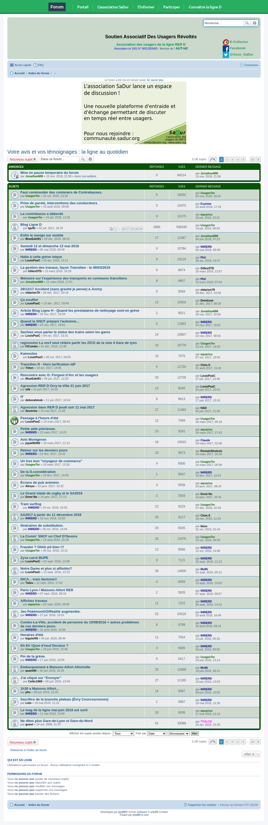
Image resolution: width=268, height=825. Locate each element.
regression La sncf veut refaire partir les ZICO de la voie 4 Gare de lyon (78, 343)
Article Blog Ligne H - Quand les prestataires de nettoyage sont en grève (79, 310)
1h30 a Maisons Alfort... (39, 689)
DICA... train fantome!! (38, 579)
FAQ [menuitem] (41, 65)
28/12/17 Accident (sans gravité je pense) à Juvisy (61, 289)
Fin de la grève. (33, 656)
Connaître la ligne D (205, 6)
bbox (203, 526)
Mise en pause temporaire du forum (49, 173)
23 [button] (252, 159)
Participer (171, 6)
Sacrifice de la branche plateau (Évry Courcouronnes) (64, 699)
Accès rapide (23, 65)
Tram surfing (30, 504)
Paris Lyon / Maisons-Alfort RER (46, 590)
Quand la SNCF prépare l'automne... (49, 321)
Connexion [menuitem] (251, 65)
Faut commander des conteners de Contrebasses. (61, 192)
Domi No (31, 496)
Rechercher (247, 23)
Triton (29, 367)
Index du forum (39, 73)
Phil (203, 257)
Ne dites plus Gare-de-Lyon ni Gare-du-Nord (56, 721)
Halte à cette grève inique (41, 257)
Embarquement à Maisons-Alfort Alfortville (55, 667)
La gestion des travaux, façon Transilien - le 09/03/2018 (65, 267)
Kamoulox (28, 353)
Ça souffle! (29, 300)
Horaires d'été (31, 635)
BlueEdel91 (33, 238)
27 (128, 229)
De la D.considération (38, 472)
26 (123, 229)
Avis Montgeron (33, 439)
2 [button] (227, 159)
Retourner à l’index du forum (28, 750)
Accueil (19, 73)
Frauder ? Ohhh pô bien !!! (42, 547)
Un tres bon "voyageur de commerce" (51, 461)
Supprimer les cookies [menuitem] (202, 804)
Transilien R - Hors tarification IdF (48, 364)
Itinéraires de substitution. (42, 525)
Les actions (89, 176)
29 (136, 229)
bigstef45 (31, 638)
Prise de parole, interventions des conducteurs (58, 203)
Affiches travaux (33, 601)
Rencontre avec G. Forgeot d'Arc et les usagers (59, 375)
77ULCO (206, 721)
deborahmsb (34, 400)
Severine (31, 410)
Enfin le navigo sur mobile (41, 235)
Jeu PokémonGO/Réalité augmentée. (50, 611)
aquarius (206, 214)
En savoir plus (155, 80)
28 (132, 229)
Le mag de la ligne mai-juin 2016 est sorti (54, 710)
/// (21, 396)
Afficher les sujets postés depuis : (101, 733)
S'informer (145, 6)
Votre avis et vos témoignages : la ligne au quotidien (67, 152)
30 (141, 229)
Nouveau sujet (21, 159)
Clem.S (205, 364)
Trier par (150, 733)
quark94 (30, 670)
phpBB (122, 812)
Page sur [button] (213, 159)
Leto (28, 702)
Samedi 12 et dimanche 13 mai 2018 (49, 246)
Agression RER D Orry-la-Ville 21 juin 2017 (55, 386)
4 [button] (238, 159)
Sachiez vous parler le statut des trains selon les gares (65, 332)
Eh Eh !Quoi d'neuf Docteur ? (44, 646)
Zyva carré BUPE (34, 558)
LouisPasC (32, 260)
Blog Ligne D (31, 225)
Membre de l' (173, 48)
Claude (205, 440)
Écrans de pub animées (39, 482)
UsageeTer (32, 195)
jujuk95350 (32, 443)
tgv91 (32, 228)
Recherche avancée (254, 23)
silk (27, 389)
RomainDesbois (211, 450)
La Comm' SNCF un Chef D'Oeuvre (48, 536)
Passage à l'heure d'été (39, 418)
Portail (82, 6)
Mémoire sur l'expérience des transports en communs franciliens (73, 278)
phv (28, 692)
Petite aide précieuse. (38, 429)
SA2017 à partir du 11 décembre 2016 (50, 515)
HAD (203, 407)
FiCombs (31, 346)
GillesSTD (35, 271)
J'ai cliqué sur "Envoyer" (40, 678)
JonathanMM (34, 176)
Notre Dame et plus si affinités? (46, 568)
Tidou (29, 582)
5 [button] (243, 159)
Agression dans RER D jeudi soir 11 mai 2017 (57, 407)
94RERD (31, 249)
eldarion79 (32, 292)
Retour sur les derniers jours (44, 450)
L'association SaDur (113, 6)
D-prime (205, 203)
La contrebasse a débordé (41, 214)
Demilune (207, 300)
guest (29, 724)
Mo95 (204, 569)
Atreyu (30, 486)
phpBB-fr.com (141, 814)
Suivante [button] (258, 159)
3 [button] (232, 159)
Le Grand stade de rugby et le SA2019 (51, 493)
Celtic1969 (35, 681)
